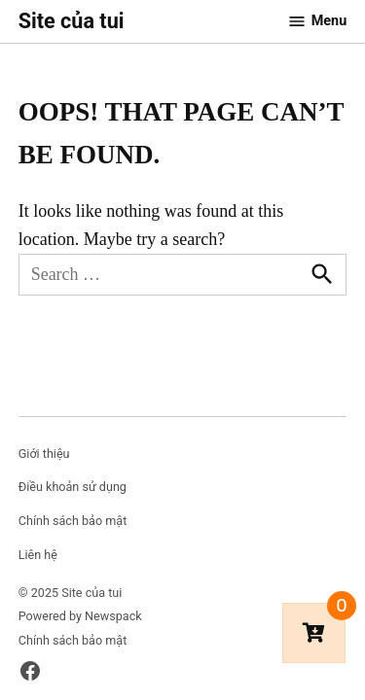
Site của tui (71, 21)
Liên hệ (37, 554)
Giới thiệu (44, 453)
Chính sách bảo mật (73, 520)
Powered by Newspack (80, 616)
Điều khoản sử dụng (72, 486)
